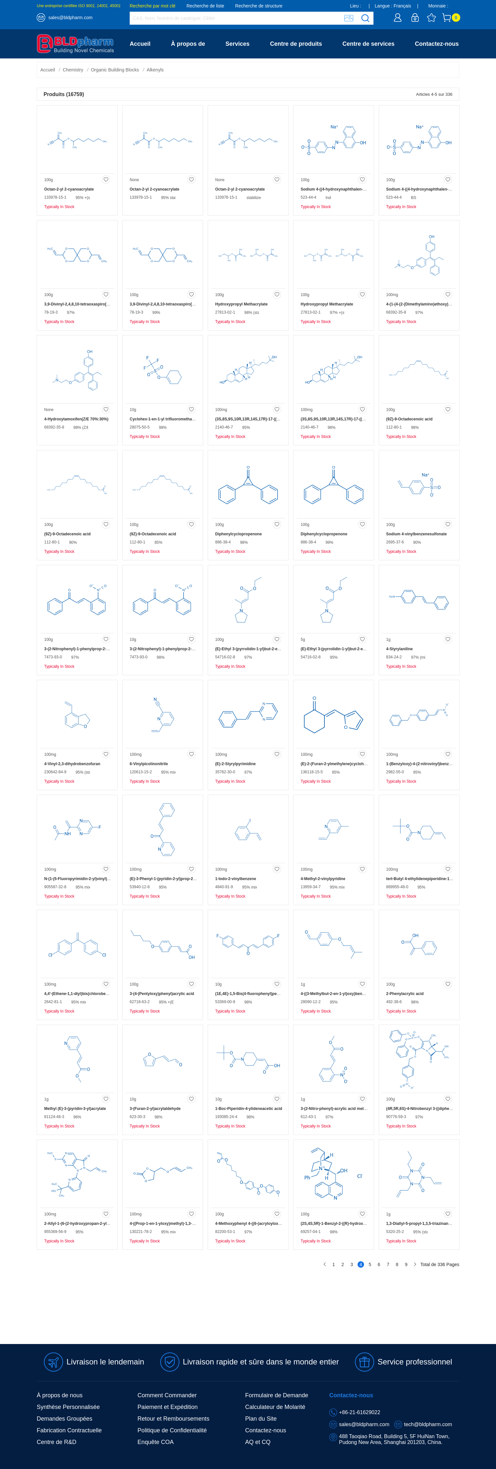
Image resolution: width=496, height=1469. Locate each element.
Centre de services (369, 44)
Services (238, 44)
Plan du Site (261, 1418)
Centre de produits (296, 44)
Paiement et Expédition (167, 1407)
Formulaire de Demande (276, 1395)
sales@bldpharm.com (70, 17)
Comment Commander (167, 1395)
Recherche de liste (205, 5)
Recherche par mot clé (153, 5)
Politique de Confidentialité (172, 1430)
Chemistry (73, 69)
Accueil (140, 44)
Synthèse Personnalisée (68, 1407)
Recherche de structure (259, 5)
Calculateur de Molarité (275, 1407)
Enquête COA (155, 1442)
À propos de (188, 44)
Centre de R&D (56, 1442)
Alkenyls (155, 69)
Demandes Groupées (64, 1418)
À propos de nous (60, 1395)
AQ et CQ (257, 1442)
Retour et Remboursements (173, 1418)
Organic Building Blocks (115, 69)
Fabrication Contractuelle (69, 1430)
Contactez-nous (437, 44)
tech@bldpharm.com (428, 1424)
